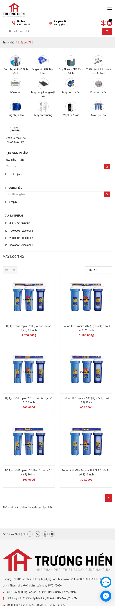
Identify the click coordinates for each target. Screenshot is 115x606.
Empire (11, 202)
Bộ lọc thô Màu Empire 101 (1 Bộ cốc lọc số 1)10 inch (86, 472)
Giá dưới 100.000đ (17, 223)
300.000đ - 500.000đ (19, 245)
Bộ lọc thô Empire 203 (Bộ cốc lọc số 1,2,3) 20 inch (28, 328)
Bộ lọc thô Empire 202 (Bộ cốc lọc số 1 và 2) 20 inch (86, 328)
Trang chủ (8, 42)
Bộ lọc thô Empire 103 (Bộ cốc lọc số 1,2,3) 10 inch (86, 400)
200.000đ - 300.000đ (19, 238)
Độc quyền (59, 24)
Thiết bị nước (14, 174)
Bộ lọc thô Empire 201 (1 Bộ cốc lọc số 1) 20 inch (29, 400)
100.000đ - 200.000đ (19, 230)
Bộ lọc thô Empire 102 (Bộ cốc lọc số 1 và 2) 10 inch (29, 472)
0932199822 (23, 24)
